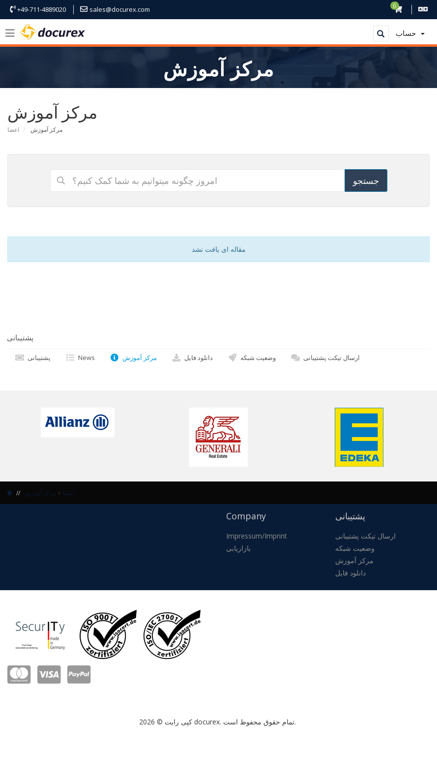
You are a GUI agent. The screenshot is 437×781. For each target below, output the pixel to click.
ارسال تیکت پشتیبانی (325, 357)
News (80, 357)
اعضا (13, 129)
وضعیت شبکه (252, 357)
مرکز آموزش (133, 357)
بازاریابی (238, 548)
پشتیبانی (33, 357)
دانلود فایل (192, 357)
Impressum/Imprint (256, 536)
